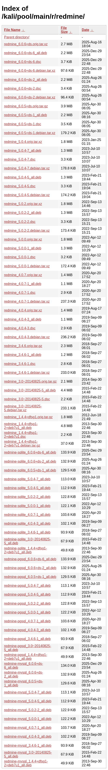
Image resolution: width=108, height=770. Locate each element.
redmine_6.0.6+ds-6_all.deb (25, 53)
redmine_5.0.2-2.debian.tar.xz (27, 230)
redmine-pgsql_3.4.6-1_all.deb (27, 639)
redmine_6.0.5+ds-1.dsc (22, 124)
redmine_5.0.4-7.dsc (19, 159)
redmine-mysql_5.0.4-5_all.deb (27, 701)
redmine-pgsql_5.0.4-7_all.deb (27, 585)
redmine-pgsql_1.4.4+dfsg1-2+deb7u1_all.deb (25, 656)
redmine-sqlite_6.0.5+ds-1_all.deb (30, 470)
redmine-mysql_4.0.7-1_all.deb (27, 727)
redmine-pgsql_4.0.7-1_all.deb (27, 621)
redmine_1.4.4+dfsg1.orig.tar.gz (28, 417)
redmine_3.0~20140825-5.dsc (27, 399)
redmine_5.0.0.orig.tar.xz (23, 239)
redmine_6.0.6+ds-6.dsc (22, 62)
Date (85, 30)
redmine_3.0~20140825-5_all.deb (30, 390)
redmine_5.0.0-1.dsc (19, 257)
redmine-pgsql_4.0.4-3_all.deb (27, 630)
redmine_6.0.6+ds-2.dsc (22, 88)
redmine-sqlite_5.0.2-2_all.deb (27, 497)
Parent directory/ (16, 37)
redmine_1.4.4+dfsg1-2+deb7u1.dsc (21, 434)
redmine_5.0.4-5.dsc (19, 186)
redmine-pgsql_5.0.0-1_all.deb (27, 612)
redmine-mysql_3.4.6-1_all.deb (27, 745)
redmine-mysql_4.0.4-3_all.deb (27, 736)
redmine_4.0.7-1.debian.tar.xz (27, 301)
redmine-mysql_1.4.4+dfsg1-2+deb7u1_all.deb (26, 763)
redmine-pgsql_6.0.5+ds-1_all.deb (30, 577)
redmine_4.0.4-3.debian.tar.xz (27, 337)
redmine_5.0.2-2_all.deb (22, 212)
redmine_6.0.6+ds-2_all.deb (25, 79)
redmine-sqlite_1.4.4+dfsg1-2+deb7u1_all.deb (25, 550)
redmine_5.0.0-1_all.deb (22, 248)
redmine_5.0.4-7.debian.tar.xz (27, 168)
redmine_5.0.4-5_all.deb (22, 177)
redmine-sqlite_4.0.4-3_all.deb (27, 523)
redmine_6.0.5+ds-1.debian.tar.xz (29, 133)
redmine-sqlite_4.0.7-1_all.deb (27, 514)
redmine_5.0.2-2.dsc (19, 222)
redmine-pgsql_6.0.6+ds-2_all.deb (30, 568)
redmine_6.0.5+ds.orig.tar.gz (26, 106)
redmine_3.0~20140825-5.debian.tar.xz (23, 408)
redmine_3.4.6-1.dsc (19, 364)
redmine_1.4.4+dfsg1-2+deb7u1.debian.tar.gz (22, 443)
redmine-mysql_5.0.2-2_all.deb (27, 710)
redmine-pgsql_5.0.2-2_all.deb (27, 603)
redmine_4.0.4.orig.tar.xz (23, 310)
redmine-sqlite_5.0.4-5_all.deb (27, 488)
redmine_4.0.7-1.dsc (19, 292)
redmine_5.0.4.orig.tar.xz (23, 142)
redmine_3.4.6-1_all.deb (22, 355)
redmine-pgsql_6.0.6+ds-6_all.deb (30, 559)
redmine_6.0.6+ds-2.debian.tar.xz (29, 97)
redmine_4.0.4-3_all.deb (22, 319)
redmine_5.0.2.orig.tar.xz (23, 204)
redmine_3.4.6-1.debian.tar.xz (27, 372)
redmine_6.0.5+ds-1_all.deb (25, 115)
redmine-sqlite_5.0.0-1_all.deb (27, 506)
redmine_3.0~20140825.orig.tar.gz (30, 381)
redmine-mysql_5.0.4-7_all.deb (27, 692)
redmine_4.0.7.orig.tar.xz (23, 275)
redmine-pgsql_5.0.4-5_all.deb (27, 594)
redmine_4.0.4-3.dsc (19, 328)
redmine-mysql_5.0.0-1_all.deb (27, 719)
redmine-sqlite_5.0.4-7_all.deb (27, 479)
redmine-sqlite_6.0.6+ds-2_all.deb (30, 461)
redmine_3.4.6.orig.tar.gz (23, 346)
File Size (64, 30)
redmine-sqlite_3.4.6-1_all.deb (27, 532)
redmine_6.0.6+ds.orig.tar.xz (26, 44)
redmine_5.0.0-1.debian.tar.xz (27, 266)
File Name (12, 30)
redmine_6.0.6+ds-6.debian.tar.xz (29, 70)
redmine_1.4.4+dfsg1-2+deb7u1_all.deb (21, 426)
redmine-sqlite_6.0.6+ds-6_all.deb (30, 452)
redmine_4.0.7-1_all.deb (22, 284)
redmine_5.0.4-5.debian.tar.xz (27, 195)
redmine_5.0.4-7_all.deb (22, 150)
